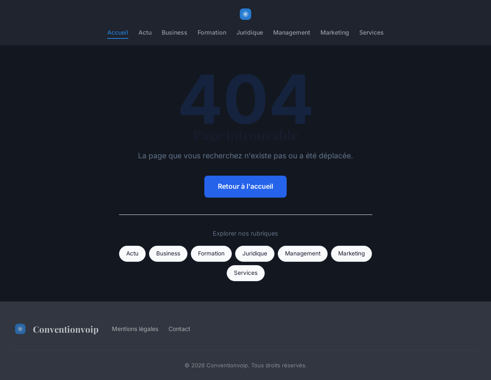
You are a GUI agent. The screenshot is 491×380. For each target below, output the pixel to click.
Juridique (249, 32)
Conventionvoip (56, 329)
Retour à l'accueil (245, 186)
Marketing (334, 32)
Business (174, 32)
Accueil (117, 32)
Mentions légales (135, 328)
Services (371, 32)
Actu (145, 32)
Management (291, 32)
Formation (212, 32)
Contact (179, 328)
